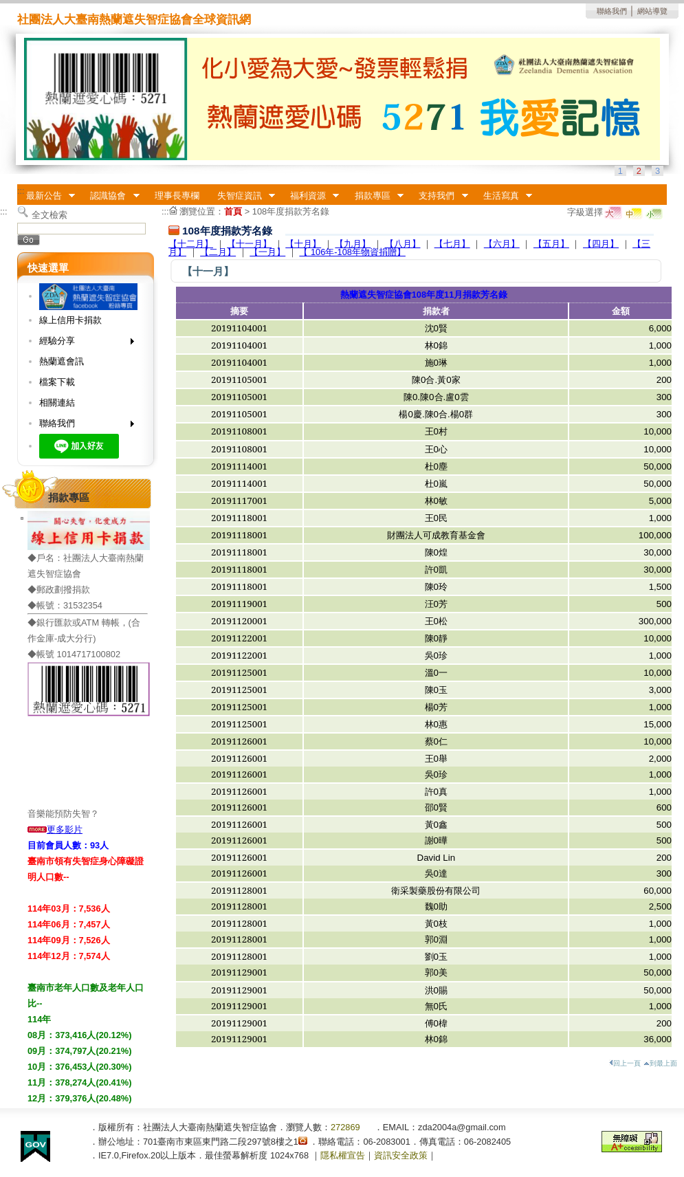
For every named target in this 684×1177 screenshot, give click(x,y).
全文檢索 (49, 215)
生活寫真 (503, 195)
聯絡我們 (612, 11)
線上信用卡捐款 (70, 320)
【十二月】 (190, 244)
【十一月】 (249, 244)
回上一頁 (625, 1063)
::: (21, 191)
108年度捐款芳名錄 (290, 211)
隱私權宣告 (342, 1155)
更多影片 (54, 829)
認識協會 (111, 195)
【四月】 (601, 244)
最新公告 (46, 195)
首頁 (233, 211)
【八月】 (403, 244)
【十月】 (303, 244)
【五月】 (551, 244)
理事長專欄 (177, 195)
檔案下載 (57, 382)
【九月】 (353, 244)
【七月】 (452, 244)
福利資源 (310, 195)
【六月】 (502, 244)
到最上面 (660, 1063)
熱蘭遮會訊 (61, 361)
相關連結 (57, 402)
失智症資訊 (241, 195)
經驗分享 (82, 343)
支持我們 (439, 195)
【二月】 (218, 252)
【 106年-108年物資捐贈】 (352, 252)
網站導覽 (652, 11)
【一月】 (267, 252)
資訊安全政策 (401, 1155)
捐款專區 (375, 195)
